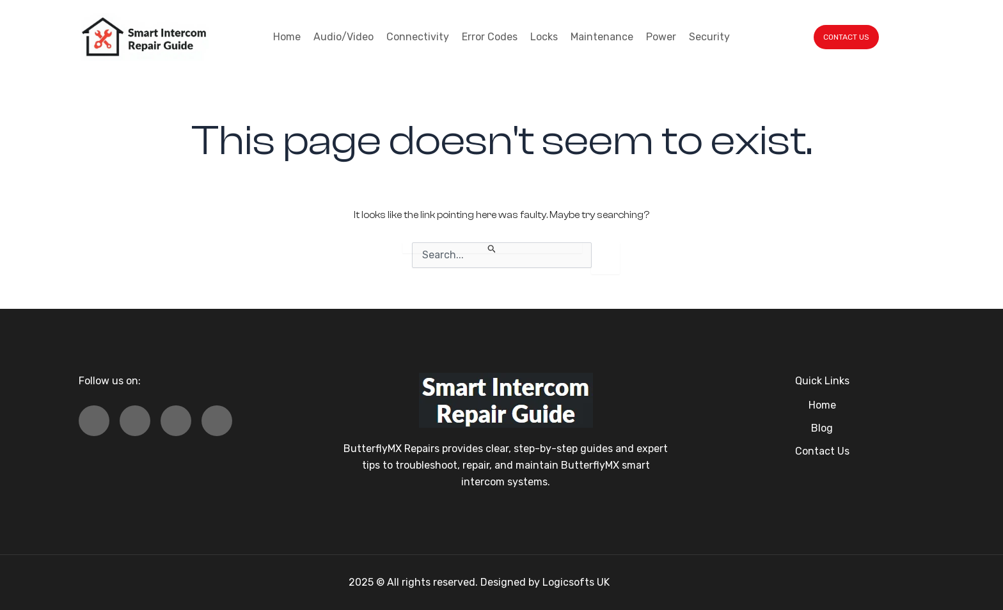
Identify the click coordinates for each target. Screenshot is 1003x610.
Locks (544, 37)
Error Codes (489, 37)
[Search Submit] (492, 248)
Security (709, 37)
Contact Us (822, 451)
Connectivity (417, 37)
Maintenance (602, 37)
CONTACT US (846, 37)
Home (287, 37)
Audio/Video (343, 37)
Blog (822, 428)
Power (661, 37)
